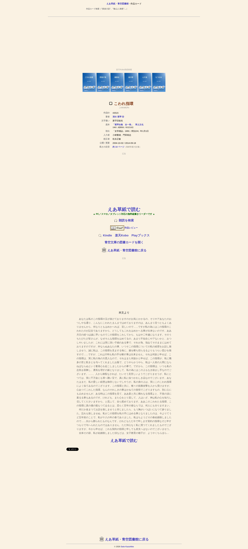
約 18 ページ (118, 147)
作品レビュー (124, 227)
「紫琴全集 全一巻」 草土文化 (128, 124)
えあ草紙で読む (124, 209)
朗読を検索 (126, 220)
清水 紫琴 (117, 117)
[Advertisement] (124, 41)
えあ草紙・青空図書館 (117, 3)
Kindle (107, 235)
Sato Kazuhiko (127, 547)
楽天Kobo (122, 235)
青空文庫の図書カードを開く (124, 242)
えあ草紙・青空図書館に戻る (126, 250)
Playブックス (141, 235)
